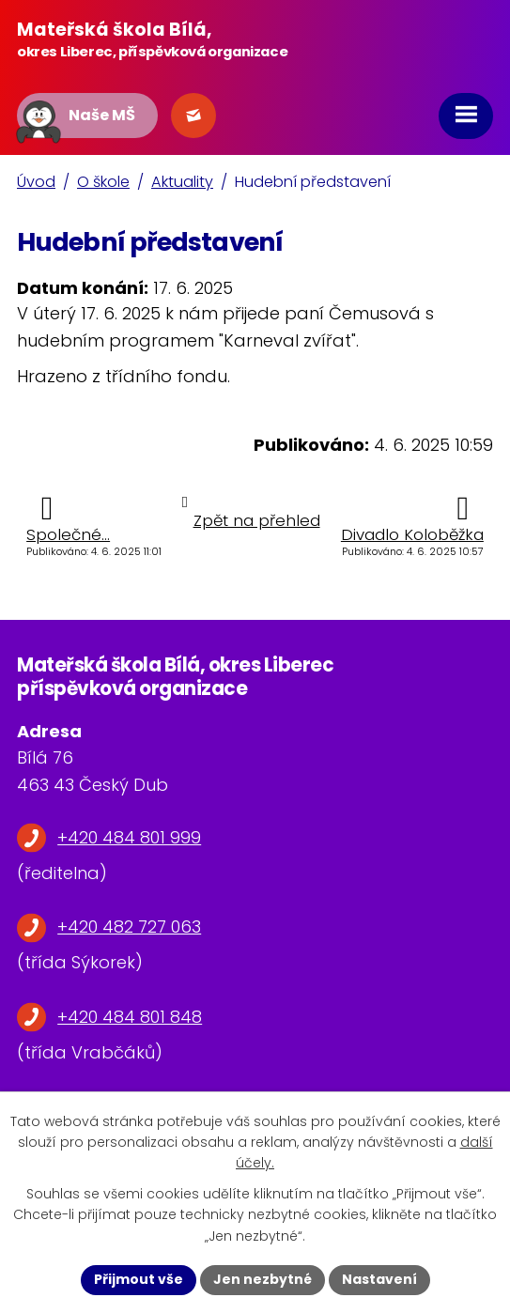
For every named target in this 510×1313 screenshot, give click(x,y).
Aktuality (182, 182)
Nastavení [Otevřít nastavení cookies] (379, 1279)
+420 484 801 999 (129, 837)
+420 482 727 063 (129, 926)
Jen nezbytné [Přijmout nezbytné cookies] (262, 1279)
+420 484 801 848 (129, 1016)
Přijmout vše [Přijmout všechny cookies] (138, 1279)
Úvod (36, 182)
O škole (103, 182)
